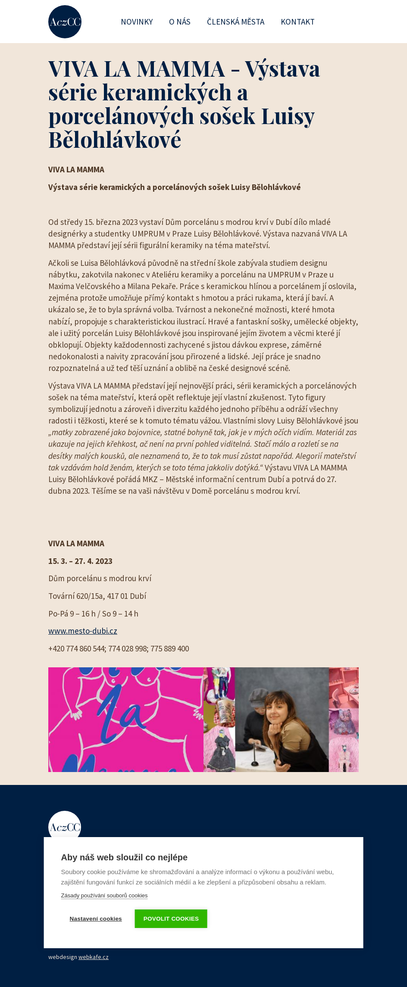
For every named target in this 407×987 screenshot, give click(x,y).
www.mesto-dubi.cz (82, 631)
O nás (180, 21)
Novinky (137, 21)
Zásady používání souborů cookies (104, 895)
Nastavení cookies (96, 918)
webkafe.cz (93, 957)
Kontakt (298, 21)
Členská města (235, 21)
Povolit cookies (171, 918)
